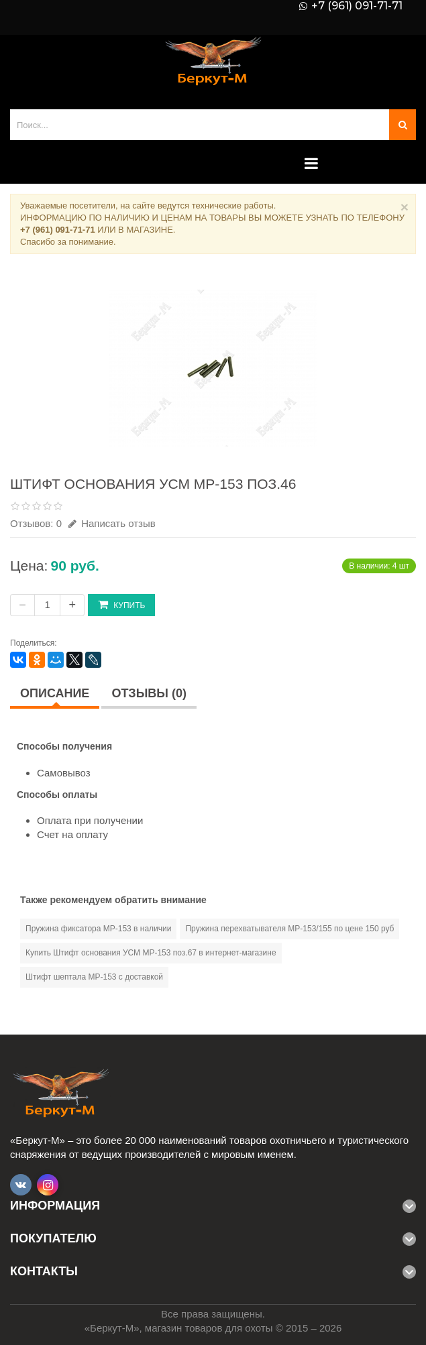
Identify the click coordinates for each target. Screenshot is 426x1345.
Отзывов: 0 (36, 523)
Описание (54, 693)
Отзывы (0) (149, 693)
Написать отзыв (112, 523)
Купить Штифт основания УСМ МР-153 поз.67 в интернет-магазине (150, 952)
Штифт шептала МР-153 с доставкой (94, 977)
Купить (121, 604)
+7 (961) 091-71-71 (357, 6)
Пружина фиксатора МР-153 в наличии (98, 928)
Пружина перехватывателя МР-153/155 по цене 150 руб (289, 928)
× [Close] (405, 207)
